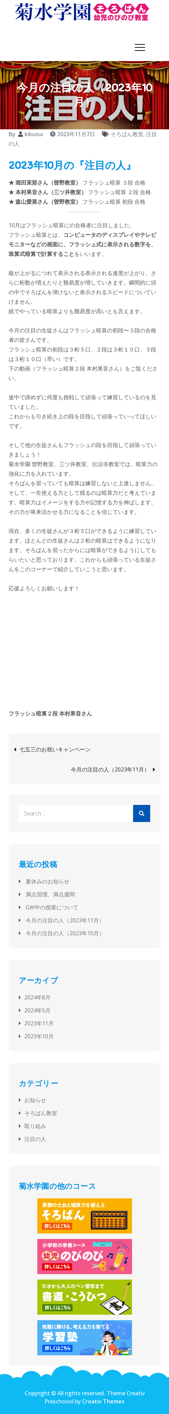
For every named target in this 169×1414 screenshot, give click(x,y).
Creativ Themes (103, 1400)
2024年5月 (37, 1009)
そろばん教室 (126, 133)
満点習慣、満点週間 (50, 893)
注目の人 (35, 1138)
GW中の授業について (52, 906)
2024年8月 (37, 996)
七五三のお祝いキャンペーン (55, 748)
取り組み (35, 1125)
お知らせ (35, 1099)
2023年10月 (39, 1035)
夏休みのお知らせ (47, 880)
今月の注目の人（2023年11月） (110, 769)
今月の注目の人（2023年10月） (65, 932)
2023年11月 (39, 1022)
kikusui (34, 133)
